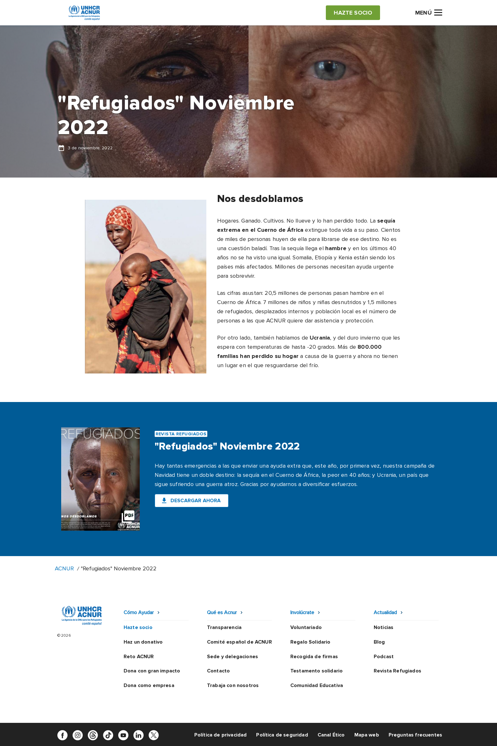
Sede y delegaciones (232, 656)
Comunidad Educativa (316, 685)
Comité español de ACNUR (239, 642)
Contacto (218, 671)
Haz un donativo (143, 642)
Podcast (384, 656)
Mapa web (366, 735)
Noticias (383, 627)
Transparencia (224, 627)
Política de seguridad (282, 735)
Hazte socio (138, 627)
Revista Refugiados (397, 671)
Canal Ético (331, 735)
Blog (379, 642)
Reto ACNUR (139, 656)
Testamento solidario (316, 671)
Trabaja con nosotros (233, 685)
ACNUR (64, 568)
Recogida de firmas (314, 656)
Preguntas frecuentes (415, 735)
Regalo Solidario (310, 642)
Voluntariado (306, 627)
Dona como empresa (149, 685)
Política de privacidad (220, 735)
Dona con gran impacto (152, 671)
